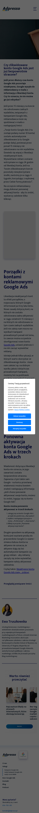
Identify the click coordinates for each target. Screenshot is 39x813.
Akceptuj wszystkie (19, 428)
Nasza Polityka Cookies (22, 410)
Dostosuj (19, 422)
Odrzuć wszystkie (19, 416)
